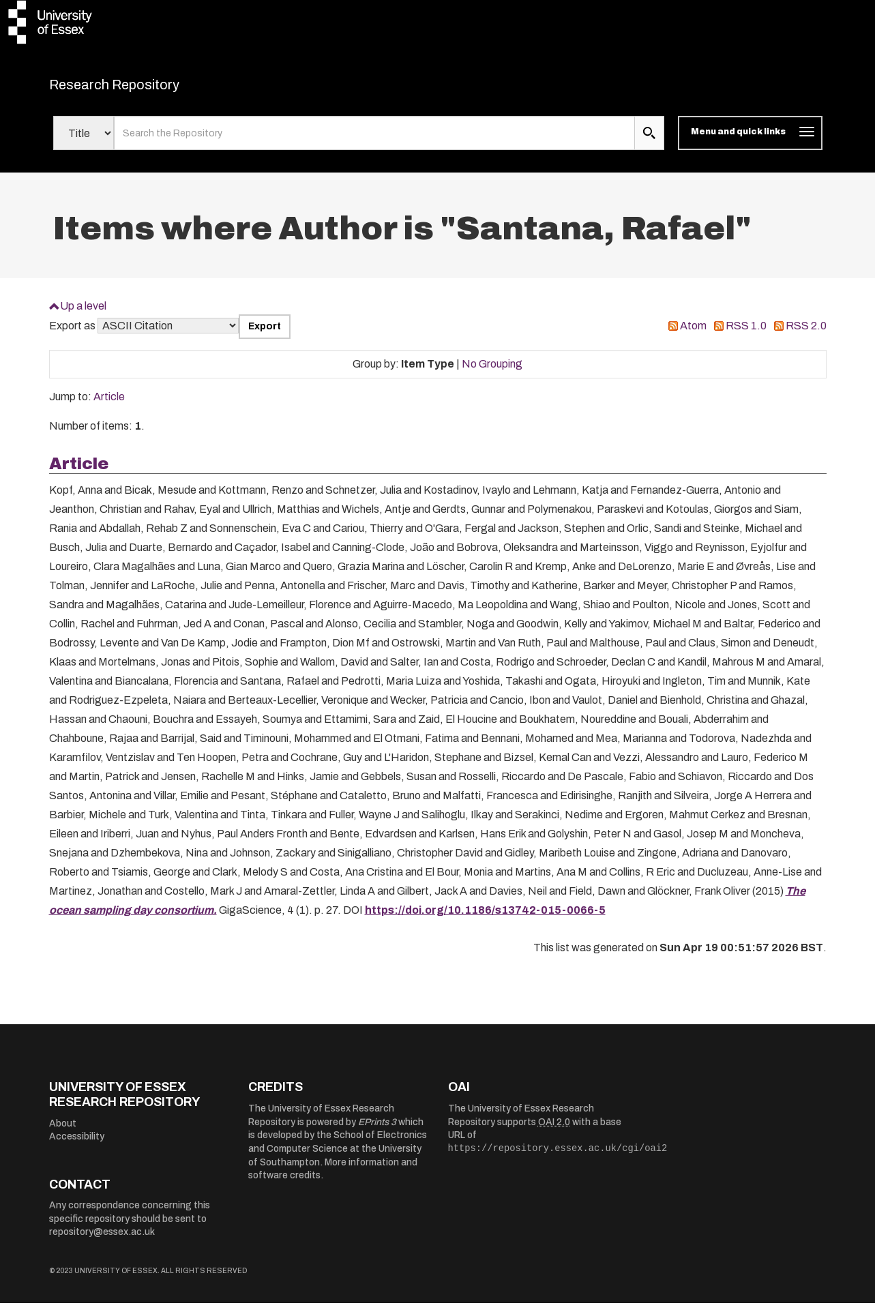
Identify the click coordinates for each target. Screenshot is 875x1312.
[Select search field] (83, 142)
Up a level (83, 314)
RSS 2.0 (806, 334)
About (62, 1132)
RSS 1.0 (746, 334)
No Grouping (492, 372)
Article (109, 405)
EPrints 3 (377, 1130)
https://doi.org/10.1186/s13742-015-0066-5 (485, 918)
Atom (693, 334)
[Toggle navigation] (750, 142)
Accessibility (76, 1145)
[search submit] (649, 142)
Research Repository (145, 89)
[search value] (375, 142)
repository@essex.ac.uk (102, 1241)
